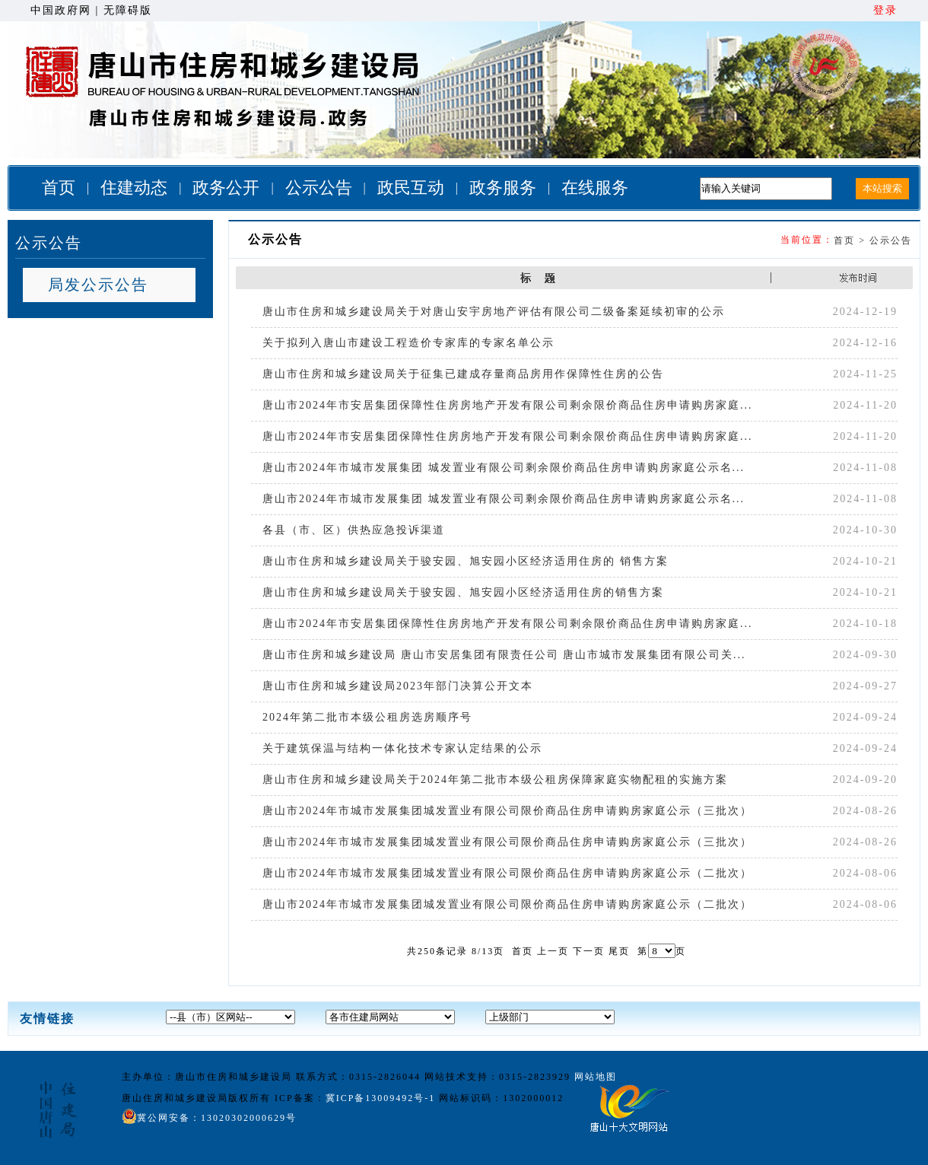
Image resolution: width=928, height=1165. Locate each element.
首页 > (851, 240)
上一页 (553, 951)
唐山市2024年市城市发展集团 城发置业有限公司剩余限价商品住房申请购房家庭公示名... (503, 467)
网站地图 (595, 1076)
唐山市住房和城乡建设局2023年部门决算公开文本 (397, 686)
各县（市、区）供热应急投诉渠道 (353, 530)
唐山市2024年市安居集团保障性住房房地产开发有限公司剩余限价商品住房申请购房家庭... (507, 405)
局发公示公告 (98, 284)
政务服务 (502, 187)
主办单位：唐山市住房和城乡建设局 (207, 1076)
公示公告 (318, 187)
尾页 (619, 951)
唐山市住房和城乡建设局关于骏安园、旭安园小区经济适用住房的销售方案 (463, 592)
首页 (58, 187)
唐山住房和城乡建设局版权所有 (196, 1098)
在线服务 (594, 187)
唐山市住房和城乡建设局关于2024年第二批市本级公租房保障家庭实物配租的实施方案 (495, 779)
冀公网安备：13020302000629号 (209, 1116)
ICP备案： (357, 1098)
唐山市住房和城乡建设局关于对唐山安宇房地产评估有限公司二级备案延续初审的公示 (493, 311)
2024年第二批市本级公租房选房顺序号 (367, 717)
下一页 (589, 951)
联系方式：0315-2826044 (358, 1076)
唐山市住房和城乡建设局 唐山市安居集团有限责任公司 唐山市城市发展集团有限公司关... (504, 654)
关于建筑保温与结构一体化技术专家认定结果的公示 (402, 748)
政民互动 (410, 187)
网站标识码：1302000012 (501, 1098)
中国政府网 (60, 10)
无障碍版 (127, 10)
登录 (885, 10)
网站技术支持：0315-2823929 (497, 1076)
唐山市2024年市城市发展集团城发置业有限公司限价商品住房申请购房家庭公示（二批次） (507, 873)
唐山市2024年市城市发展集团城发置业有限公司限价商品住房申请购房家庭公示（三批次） (507, 810)
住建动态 (133, 187)
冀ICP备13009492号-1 (381, 1098)
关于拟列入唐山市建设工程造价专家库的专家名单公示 (408, 343)
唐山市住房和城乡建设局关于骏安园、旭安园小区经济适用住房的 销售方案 (465, 561)
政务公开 (225, 187)
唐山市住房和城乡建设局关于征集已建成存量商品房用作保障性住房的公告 (463, 374)
